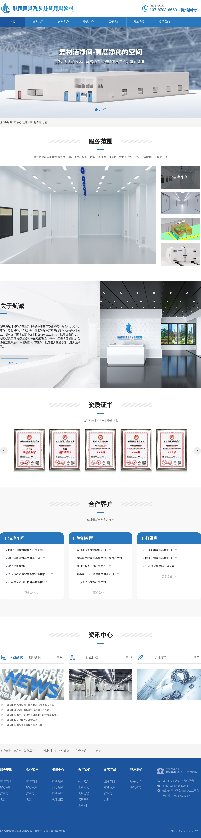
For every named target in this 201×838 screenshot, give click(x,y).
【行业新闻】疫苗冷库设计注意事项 (19, 720)
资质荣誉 (83, 799)
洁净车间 (5, 781)
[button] (96, 109)
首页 (12, 21)
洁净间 (17, 122)
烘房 (45, 122)
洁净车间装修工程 (24, 750)
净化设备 (64, 750)
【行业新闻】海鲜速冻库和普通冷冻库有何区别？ (26, 710)
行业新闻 (57, 781)
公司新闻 (57, 787)
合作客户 (63, 21)
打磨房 (37, 122)
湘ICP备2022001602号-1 (186, 831)
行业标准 (57, 793)
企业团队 (83, 805)
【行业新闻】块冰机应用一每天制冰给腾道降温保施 (27, 705)
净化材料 (46, 750)
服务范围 (38, 21)
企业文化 (83, 787)
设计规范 (57, 799)
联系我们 (164, 21)
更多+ (60, 657)
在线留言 (135, 787)
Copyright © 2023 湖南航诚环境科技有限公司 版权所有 (32, 831)
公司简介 (83, 781)
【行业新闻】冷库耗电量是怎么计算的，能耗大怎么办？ (29, 715)
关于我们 (114, 21)
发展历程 (83, 793)
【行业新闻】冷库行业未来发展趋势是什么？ (23, 725)
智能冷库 (27, 122)
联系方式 (135, 781)
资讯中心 (88, 21)
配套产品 (139, 21)
